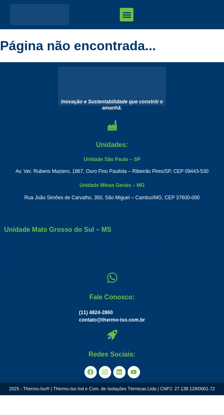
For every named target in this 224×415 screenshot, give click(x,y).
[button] (126, 14)
